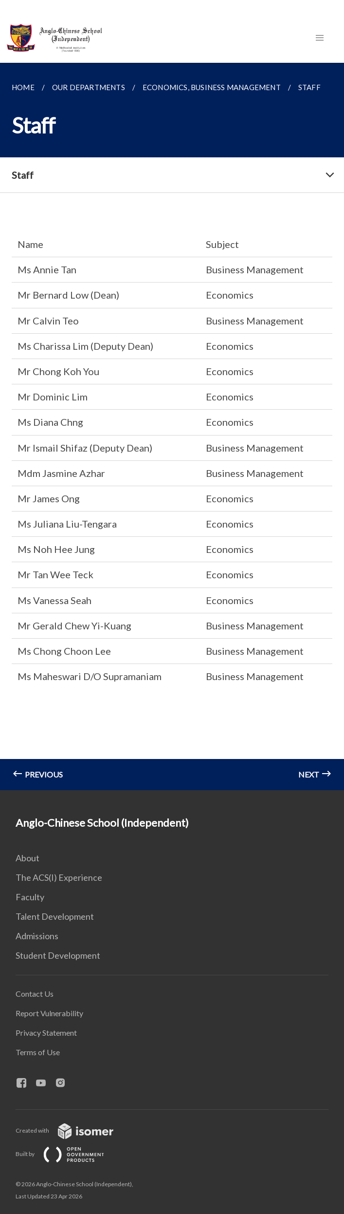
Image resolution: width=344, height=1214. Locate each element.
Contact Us (35, 993)
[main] (172, 426)
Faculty (30, 897)
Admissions (37, 935)
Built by (68, 1153)
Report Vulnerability (49, 1013)
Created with (72, 1130)
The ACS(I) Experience (59, 877)
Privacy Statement (46, 1032)
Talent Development (55, 916)
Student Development (58, 955)
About (27, 858)
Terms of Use (38, 1052)
